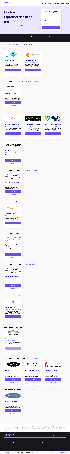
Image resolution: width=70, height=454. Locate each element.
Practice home (43, 442)
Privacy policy (51, 435)
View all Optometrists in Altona (27, 48)
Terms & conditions (61, 435)
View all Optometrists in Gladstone (31, 81)
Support (67, 3)
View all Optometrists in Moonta (29, 233)
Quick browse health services (59, 452)
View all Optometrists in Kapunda (30, 170)
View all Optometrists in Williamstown (34, 358)
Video (51, 16)
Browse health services (61, 442)
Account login (52, 448)
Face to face (45, 16)
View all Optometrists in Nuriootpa (31, 264)
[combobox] (51, 20)
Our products (42, 444)
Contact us (42, 435)
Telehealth (52, 444)
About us (62, 3)
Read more (6, 430)
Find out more (13, 73)
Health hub (56, 3)
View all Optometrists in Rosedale (30, 295)
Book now (51, 442)
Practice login (43, 448)
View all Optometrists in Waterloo (30, 327)
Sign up (56, 1)
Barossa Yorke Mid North (27, 426)
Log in (59, 1)
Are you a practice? (65, 1)
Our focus (42, 446)
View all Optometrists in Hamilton (30, 112)
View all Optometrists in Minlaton (30, 201)
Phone (57, 16)
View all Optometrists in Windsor (30, 389)
